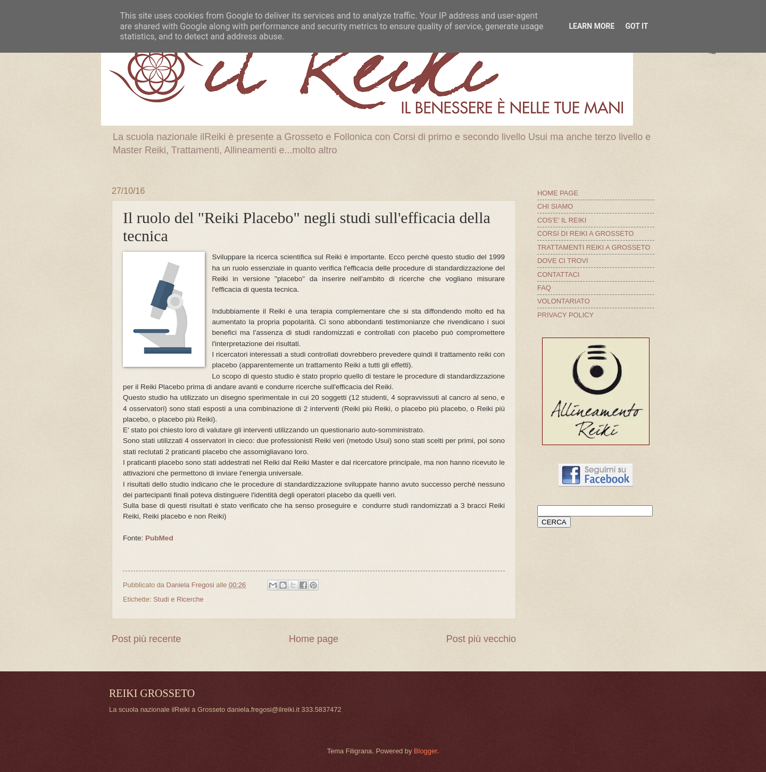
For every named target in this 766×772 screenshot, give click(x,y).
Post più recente (146, 639)
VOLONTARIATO (563, 301)
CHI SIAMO (555, 206)
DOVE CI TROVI (562, 261)
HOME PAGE (557, 193)
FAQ (544, 288)
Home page (313, 639)
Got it (636, 26)
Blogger (425, 751)
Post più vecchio (481, 639)
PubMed (159, 538)
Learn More (591, 26)
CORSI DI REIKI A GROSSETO (585, 233)
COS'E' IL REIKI (561, 220)
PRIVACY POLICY (565, 315)
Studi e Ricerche (178, 599)
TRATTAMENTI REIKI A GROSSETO (593, 247)
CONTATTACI (558, 274)
